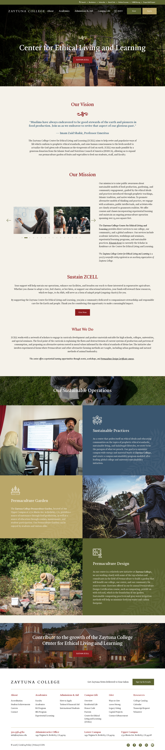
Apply (149, 11)
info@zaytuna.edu (19, 735)
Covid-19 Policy (25, 745)
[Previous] (8, 220)
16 (80, 237)
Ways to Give (114, 701)
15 (76, 237)
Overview (88, 701)
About (50, 11)
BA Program (40, 708)
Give (134, 11)
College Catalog (140, 701)
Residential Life (91, 705)
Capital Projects (116, 712)
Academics (64, 11)
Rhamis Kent (115, 243)
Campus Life (104, 11)
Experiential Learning (44, 716)
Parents (87, 712)
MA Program (41, 712)
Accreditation (17, 701)
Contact (14, 712)
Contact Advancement (118, 716)
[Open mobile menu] (118, 11)
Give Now (83, 312)
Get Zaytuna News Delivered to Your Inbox (108, 682)
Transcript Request (141, 708)
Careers (14, 708)
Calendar (137, 705)
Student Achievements (20, 705)
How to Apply (66, 701)
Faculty (38, 701)
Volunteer (137, 712)
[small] (128, 745)
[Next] (93, 220)
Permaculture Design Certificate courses (117, 359)
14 (72, 237)
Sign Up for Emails (143, 682)
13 (68, 237)
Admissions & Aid (84, 11)
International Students (70, 708)
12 (64, 237)
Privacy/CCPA (39, 745)
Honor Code (89, 708)
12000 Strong (114, 705)
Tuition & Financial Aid (69, 705)
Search (82, 2)
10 (57, 237)
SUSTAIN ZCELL (82, 60)
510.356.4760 (18, 732)
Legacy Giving (115, 708)
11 (60, 237)
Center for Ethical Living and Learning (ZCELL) (92, 719)
